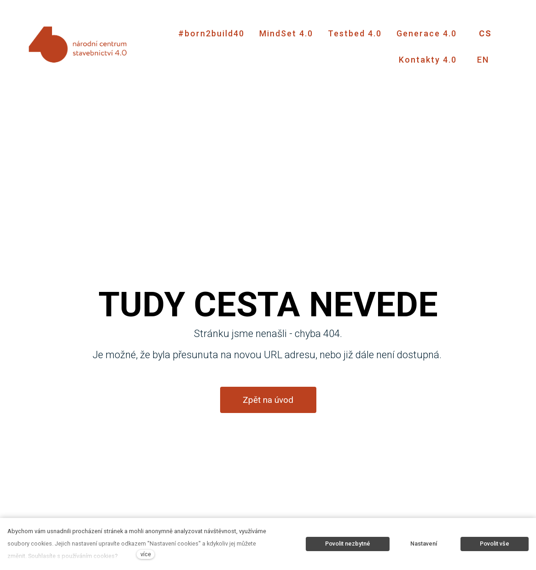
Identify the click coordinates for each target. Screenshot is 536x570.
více (145, 554)
